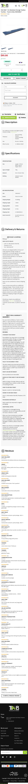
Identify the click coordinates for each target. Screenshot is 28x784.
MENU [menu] (26, 6)
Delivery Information (19, 731)
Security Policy (22, 780)
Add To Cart (14, 74)
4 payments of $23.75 (7, 63)
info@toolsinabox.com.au (9, 430)
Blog (2, 738)
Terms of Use (6, 780)
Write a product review (11, 695)
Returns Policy (17, 733)
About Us (16, 735)
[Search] (20, 5)
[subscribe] (25, 752)
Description (6, 114)
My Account (3, 731)
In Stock (3, 58)
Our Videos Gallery (18, 740)
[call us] (16, 5)
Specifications (20, 114)
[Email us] (3, 757)
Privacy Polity (14, 780)
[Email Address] (14, 752)
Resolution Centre (5, 735)
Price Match (7, 78)
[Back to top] (25, 775)
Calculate (15, 97)
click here (11, 301)
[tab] (6, 114)
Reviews (22, 117)
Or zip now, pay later (21, 63)
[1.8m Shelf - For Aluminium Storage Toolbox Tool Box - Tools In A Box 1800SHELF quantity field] (12, 70)
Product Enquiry (21, 78)
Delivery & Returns (8, 117)
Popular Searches (4, 783)
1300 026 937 (14, 132)
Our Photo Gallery (18, 743)
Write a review (4, 15)
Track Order (3, 733)
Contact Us (16, 738)
